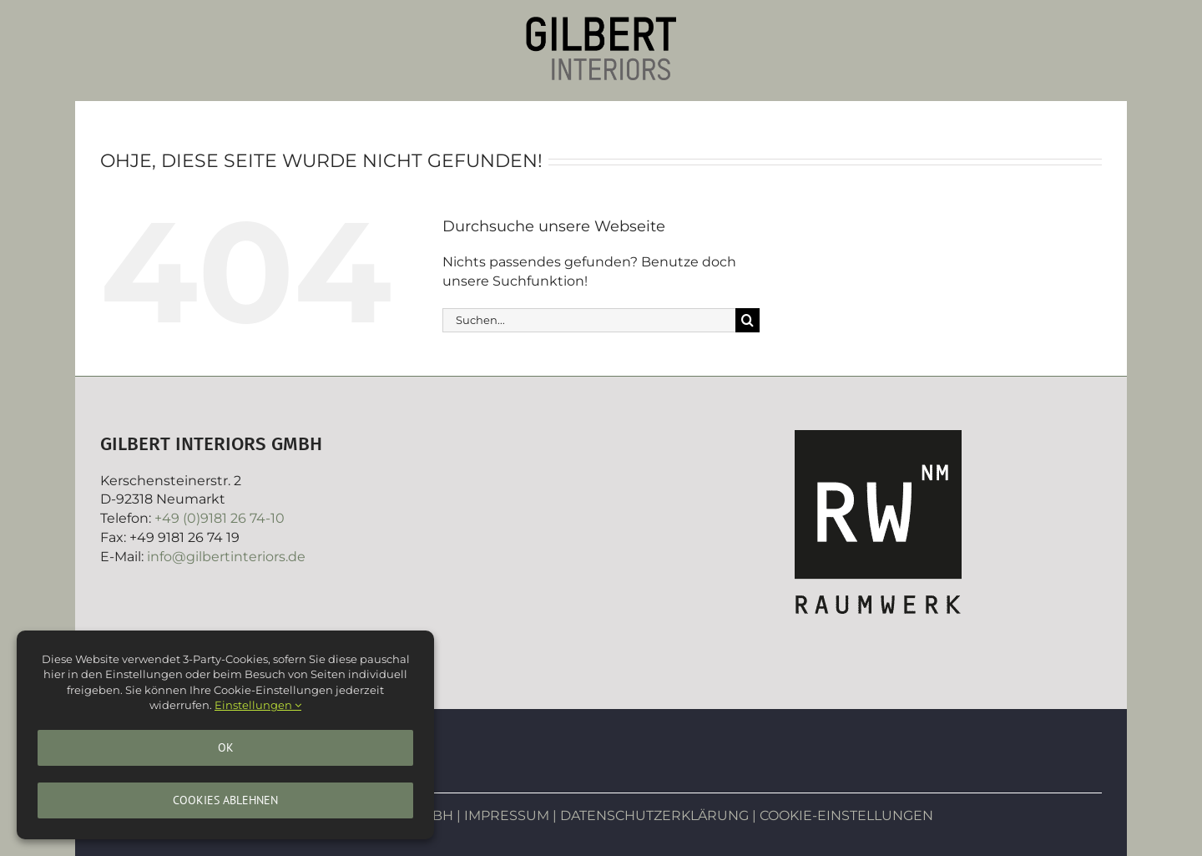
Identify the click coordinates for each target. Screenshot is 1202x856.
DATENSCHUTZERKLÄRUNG (654, 815)
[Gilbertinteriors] (601, 23)
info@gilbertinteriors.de (226, 557)
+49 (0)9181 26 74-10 (219, 518)
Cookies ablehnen (225, 800)
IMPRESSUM (506, 815)
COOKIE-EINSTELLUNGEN (846, 815)
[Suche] (747, 320)
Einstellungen (258, 705)
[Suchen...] (588, 320)
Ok (226, 747)
